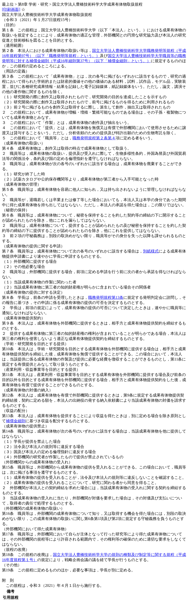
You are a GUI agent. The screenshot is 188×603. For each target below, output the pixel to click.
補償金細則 (15, 421)
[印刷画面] (11, 9)
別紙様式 (151, 251)
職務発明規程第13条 (105, 297)
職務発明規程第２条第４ (94, 138)
